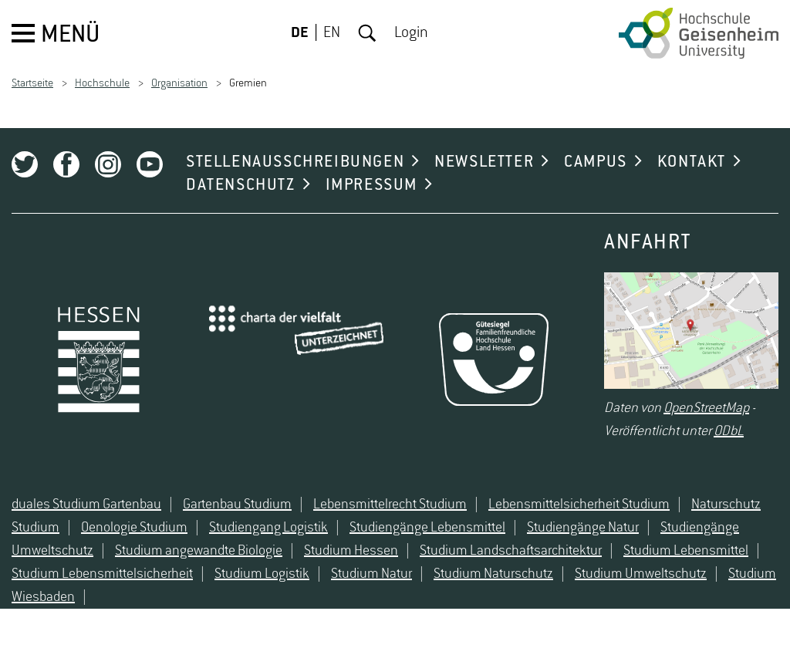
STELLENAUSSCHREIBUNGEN (295, 162)
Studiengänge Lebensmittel (427, 527)
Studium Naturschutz (493, 574)
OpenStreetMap (706, 408)
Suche (367, 33)
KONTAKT (691, 162)
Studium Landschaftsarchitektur (511, 551)
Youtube (150, 164)
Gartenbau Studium (237, 504)
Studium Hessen (351, 551)
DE (300, 33)
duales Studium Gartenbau (86, 504)
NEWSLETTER (484, 162)
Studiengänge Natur (583, 527)
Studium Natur (371, 574)
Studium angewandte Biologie (198, 551)
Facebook (66, 164)
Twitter (25, 164)
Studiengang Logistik (268, 527)
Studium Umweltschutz (641, 574)
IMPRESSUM (371, 185)
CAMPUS (595, 162)
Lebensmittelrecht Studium (390, 504)
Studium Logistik (261, 574)
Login (411, 33)
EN (331, 33)
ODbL (729, 431)
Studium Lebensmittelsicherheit (102, 574)
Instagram (108, 164)
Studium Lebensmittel (685, 551)
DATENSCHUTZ (240, 185)
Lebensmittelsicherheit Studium (579, 504)
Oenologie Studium (134, 527)
